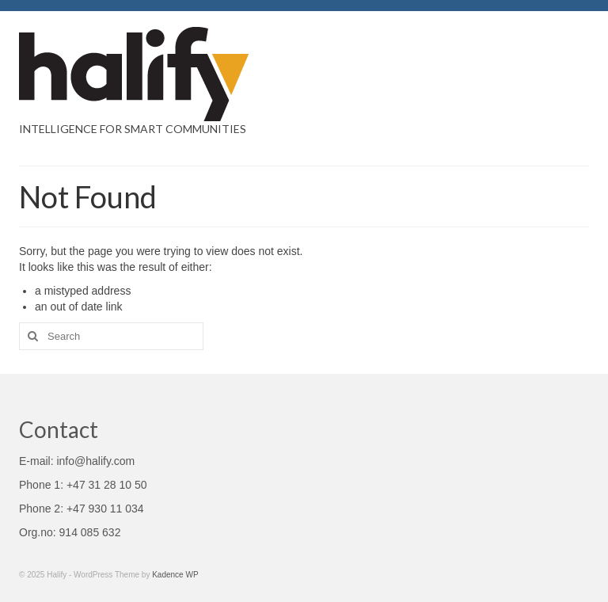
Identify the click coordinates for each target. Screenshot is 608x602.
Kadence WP (175, 574)
